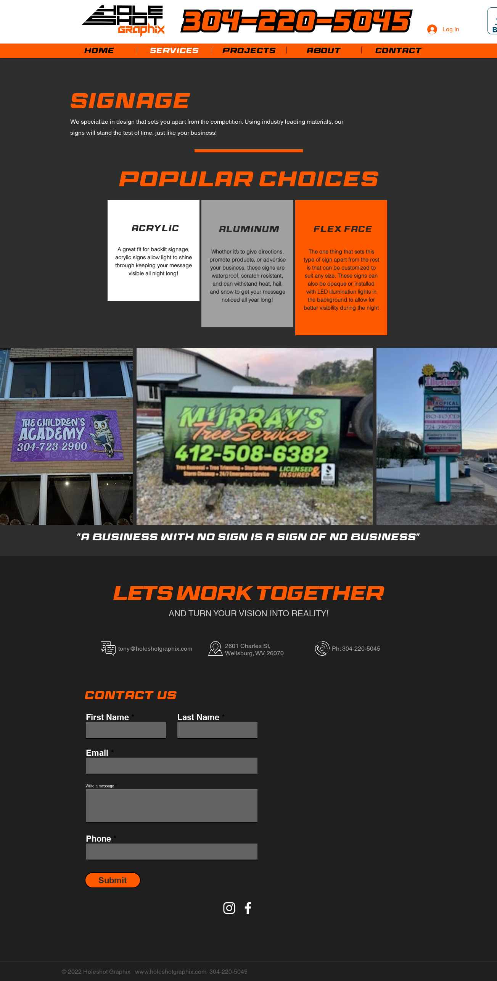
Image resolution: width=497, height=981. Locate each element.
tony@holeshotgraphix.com (155, 648)
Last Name (198, 717)
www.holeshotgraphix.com (170, 971)
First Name (107, 717)
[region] (153, 250)
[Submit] (113, 880)
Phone (98, 838)
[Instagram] (229, 908)
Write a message (100, 786)
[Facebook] (248, 908)
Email (97, 752)
